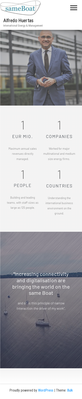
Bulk (70, 390)
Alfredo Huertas (18, 20)
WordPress (45, 390)
